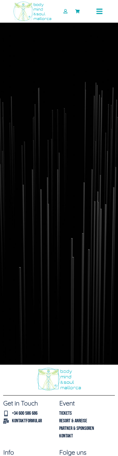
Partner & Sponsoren (76, 428)
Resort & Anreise (73, 421)
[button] (99, 11)
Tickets (65, 413)
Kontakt (66, 436)
